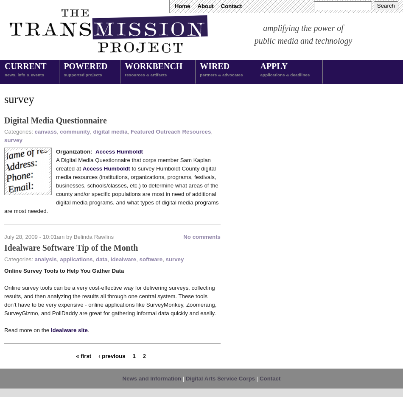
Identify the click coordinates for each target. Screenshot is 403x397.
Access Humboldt (119, 151)
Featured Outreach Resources (171, 132)
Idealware (123, 259)
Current (25, 70)
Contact (231, 6)
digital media (110, 132)
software (151, 259)
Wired (221, 70)
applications (76, 259)
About (205, 6)
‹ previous (111, 355)
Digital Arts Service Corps (220, 378)
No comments (202, 237)
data (101, 259)
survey (13, 140)
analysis (46, 259)
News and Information (152, 378)
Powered (85, 70)
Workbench (153, 70)
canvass (46, 132)
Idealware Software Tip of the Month (71, 247)
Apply (285, 70)
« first (83, 355)
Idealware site (69, 330)
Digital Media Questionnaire (55, 120)
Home (182, 6)
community (75, 132)
